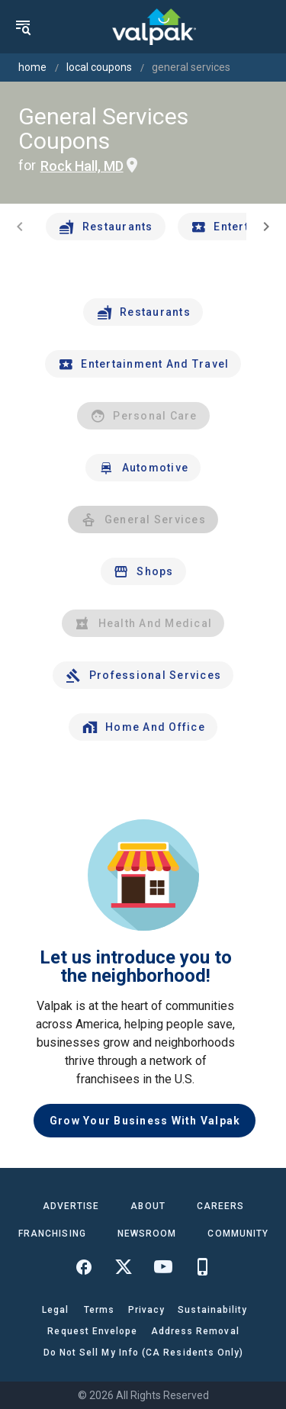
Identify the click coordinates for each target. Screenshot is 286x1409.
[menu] (23, 26)
